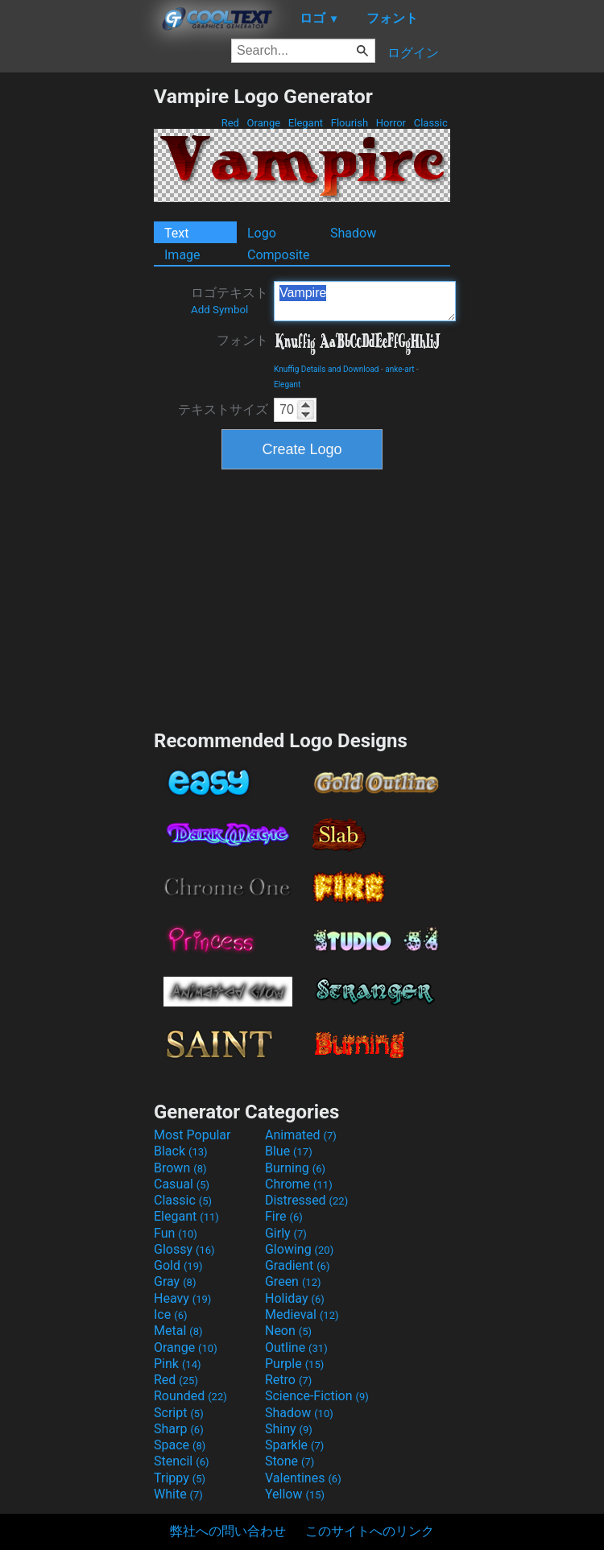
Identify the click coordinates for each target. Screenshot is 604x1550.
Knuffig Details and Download (326, 369)
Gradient (297, 1265)
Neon (288, 1330)
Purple (294, 1363)
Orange (263, 123)
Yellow (295, 1494)
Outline (296, 1347)
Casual (181, 1184)
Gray (175, 1281)
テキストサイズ (223, 409)
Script (179, 1412)
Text (176, 233)
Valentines (303, 1478)
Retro (288, 1379)
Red (230, 123)
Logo (261, 233)
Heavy (182, 1298)
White (178, 1494)
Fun (175, 1233)
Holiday (295, 1298)
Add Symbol (219, 310)
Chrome (299, 1184)
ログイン (413, 52)
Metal (178, 1330)
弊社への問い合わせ (228, 1531)
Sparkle (294, 1445)
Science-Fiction (317, 1395)
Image (182, 254)
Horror (391, 123)
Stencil (181, 1461)
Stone (289, 1461)
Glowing (299, 1249)
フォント (242, 340)
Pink (177, 1363)
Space (179, 1445)
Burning (295, 1168)
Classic (430, 123)
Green (293, 1281)
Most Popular (192, 1135)
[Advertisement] (76, 326)
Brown (180, 1168)
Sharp (179, 1428)
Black (181, 1151)
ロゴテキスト (229, 300)
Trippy (179, 1478)
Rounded (190, 1395)
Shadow (353, 233)
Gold (178, 1265)
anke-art (399, 369)
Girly (286, 1233)
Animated (301, 1135)
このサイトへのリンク (369, 1531)
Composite (278, 254)
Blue (288, 1151)
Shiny (288, 1428)
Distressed (306, 1200)
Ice (170, 1314)
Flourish (350, 123)
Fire (284, 1216)
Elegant (306, 123)
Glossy (184, 1249)
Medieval (302, 1314)
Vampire (365, 301)
